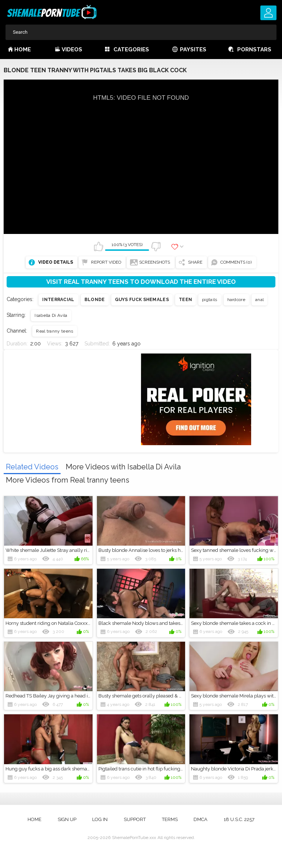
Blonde (94, 299)
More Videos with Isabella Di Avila (123, 466)
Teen (185, 299)
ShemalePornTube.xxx (134, 837)
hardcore (236, 299)
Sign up (67, 819)
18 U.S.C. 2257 (239, 819)
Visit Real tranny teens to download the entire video (141, 281)
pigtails (209, 299)
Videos (72, 49)
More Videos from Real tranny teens (67, 480)
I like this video (98, 246)
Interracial (58, 299)
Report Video (106, 262)
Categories (131, 49)
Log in (100, 819)
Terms (170, 819)
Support (135, 819)
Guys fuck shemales (142, 299)
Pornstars (254, 49)
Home (22, 49)
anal (259, 299)
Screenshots (154, 262)
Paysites (193, 49)
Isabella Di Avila (51, 315)
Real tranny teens (54, 331)
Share (195, 262)
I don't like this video (155, 246)
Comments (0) (236, 262)
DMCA (200, 819)
